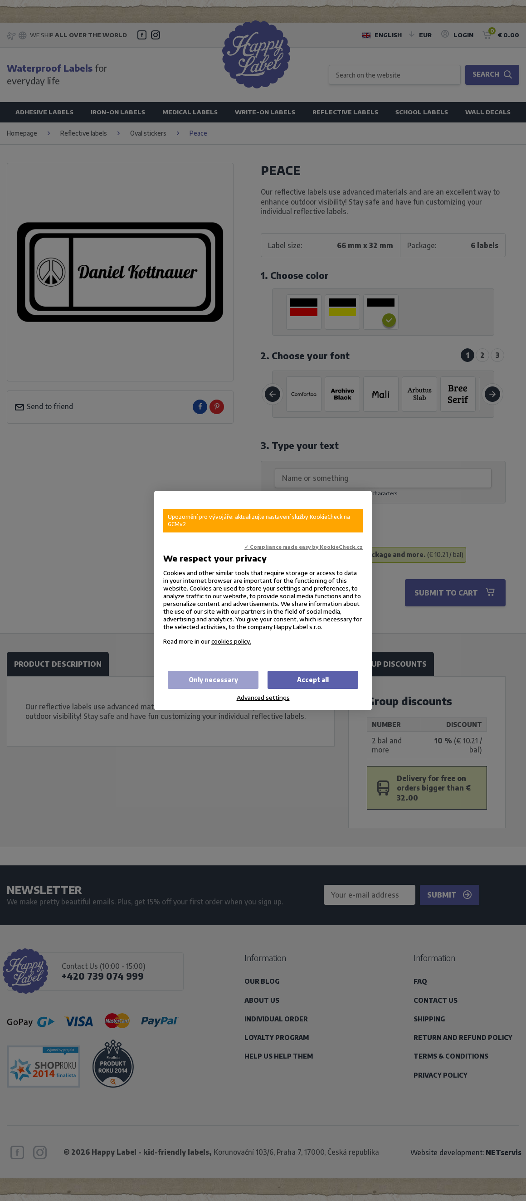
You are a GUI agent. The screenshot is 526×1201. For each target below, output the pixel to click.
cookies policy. (231, 641)
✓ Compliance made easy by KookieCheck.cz (303, 547)
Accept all (313, 679)
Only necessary (213, 679)
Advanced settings (263, 697)
